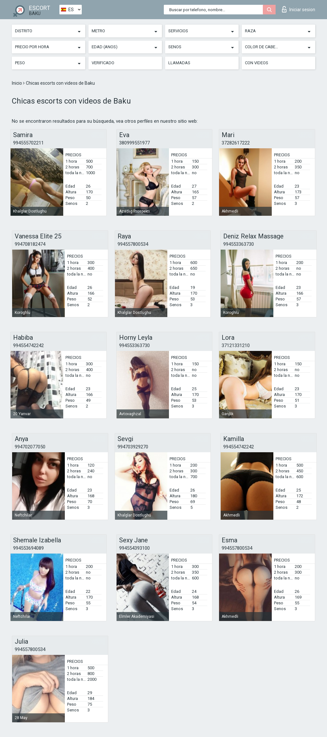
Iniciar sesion (298, 9)
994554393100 (134, 548)
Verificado (103, 62)
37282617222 (236, 143)
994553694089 (28, 548)
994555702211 (28, 143)
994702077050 (30, 447)
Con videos (256, 62)
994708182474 (30, 244)
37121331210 (236, 345)
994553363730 (238, 244)
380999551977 (134, 143)
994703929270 (133, 447)
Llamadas (179, 62)
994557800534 (133, 244)
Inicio (17, 83)
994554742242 (28, 345)
